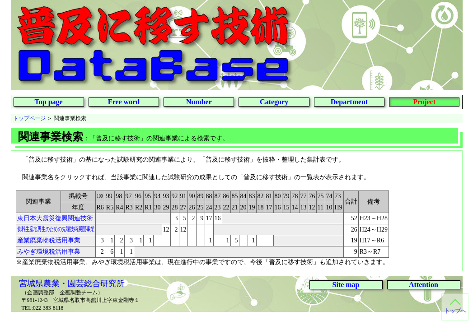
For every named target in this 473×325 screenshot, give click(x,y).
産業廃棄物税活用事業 (48, 240)
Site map (346, 284)
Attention (423, 284)
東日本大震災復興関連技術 (55, 218)
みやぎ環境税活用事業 (48, 251)
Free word (124, 102)
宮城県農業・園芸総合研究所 (72, 283)
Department (349, 102)
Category (274, 102)
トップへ (455, 311)
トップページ (29, 118)
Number (199, 102)
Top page (49, 102)
